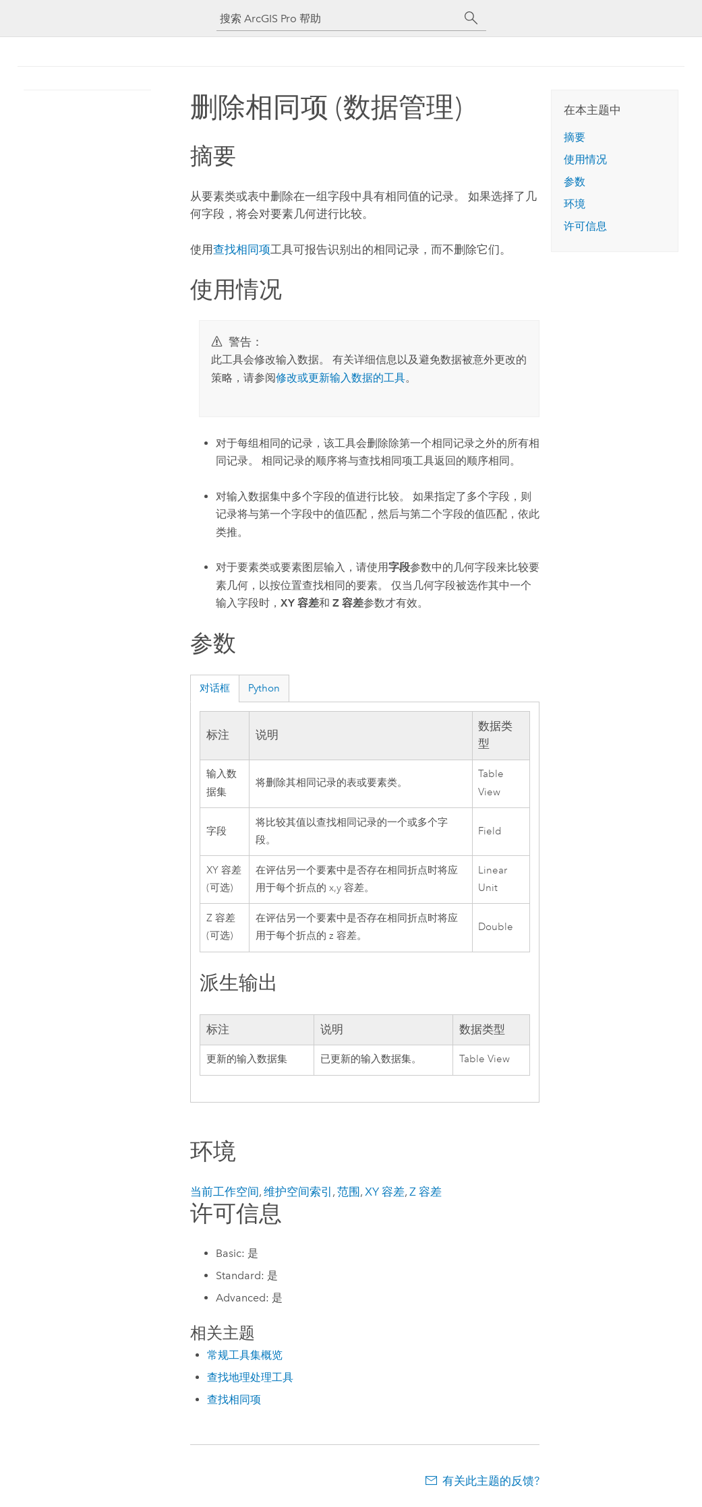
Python (264, 688)
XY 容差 (385, 1191)
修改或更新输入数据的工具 (340, 377)
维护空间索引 (298, 1191)
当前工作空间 (224, 1191)
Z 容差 (425, 1191)
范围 (348, 1191)
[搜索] (471, 18)
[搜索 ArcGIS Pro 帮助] (337, 18)
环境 (574, 203)
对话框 (215, 688)
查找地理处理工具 (250, 1377)
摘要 (574, 137)
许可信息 (585, 226)
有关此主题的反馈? (490, 1480)
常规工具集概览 (245, 1355)
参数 (574, 181)
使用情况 (585, 159)
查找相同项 (241, 249)
